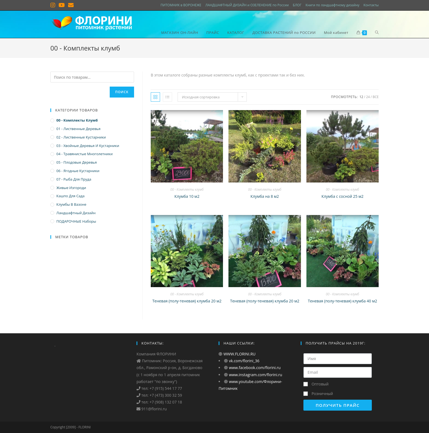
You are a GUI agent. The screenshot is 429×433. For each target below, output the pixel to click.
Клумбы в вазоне (71, 204)
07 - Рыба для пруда (73, 179)
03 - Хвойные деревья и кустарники (87, 145)
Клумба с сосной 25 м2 (342, 196)
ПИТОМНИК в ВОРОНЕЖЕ (181, 5)
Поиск (122, 92)
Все (376, 97)
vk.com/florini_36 (243, 360)
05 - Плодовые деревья (76, 162)
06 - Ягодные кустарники (77, 170)
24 (368, 97)
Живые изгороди (71, 187)
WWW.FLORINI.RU (239, 354)
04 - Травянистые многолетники (84, 153)
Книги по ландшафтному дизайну (333, 5)
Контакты (371, 5)
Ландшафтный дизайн (75, 212)
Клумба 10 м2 (186, 196)
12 (361, 97)
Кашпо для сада (70, 195)
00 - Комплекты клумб (186, 189)
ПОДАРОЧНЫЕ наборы (76, 221)
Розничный (322, 393)
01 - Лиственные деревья (78, 128)
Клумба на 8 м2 (265, 196)
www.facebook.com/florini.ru (254, 367)
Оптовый (320, 384)
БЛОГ (297, 5)
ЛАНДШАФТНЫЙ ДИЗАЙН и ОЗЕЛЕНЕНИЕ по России (247, 5)
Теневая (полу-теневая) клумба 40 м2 (342, 301)
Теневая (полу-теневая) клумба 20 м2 (187, 301)
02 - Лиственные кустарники (81, 137)
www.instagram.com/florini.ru (255, 374)
